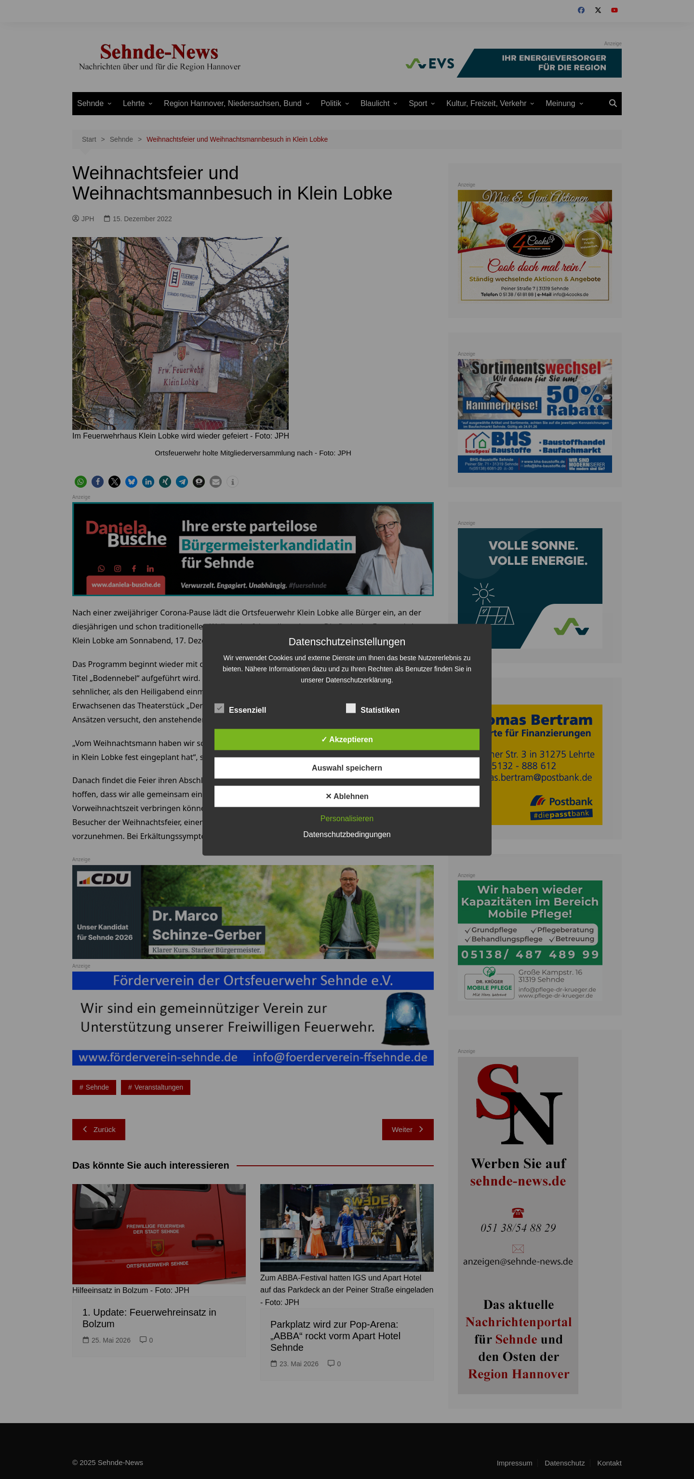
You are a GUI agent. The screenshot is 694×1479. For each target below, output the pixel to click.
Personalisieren (347, 818)
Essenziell (240, 708)
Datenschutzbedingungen (346, 834)
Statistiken (373, 708)
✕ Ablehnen (347, 796)
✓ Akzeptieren (347, 739)
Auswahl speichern (347, 767)
